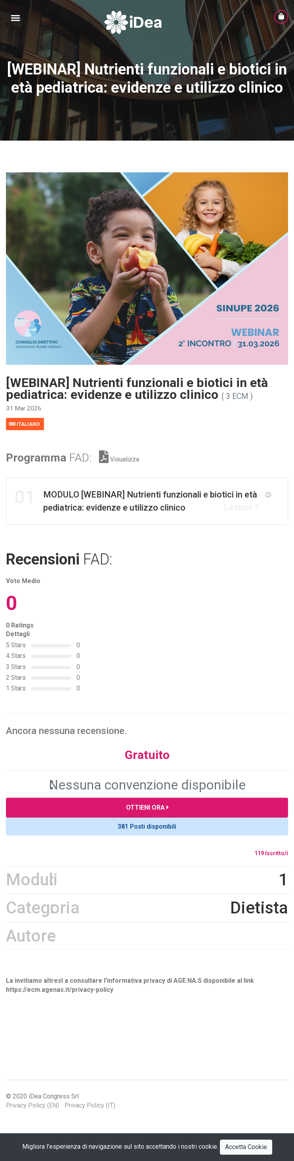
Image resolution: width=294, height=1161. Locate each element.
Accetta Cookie (246, 1147)
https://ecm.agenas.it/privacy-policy (59, 1001)
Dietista (259, 919)
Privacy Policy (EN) (32, 1117)
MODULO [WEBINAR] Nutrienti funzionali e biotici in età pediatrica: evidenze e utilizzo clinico (137, 511)
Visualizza (119, 471)
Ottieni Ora (147, 819)
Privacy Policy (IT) (90, 1117)
